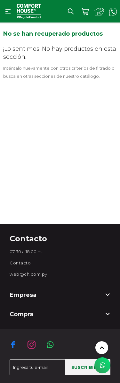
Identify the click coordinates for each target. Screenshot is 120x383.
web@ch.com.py (28, 274)
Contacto (20, 262)
